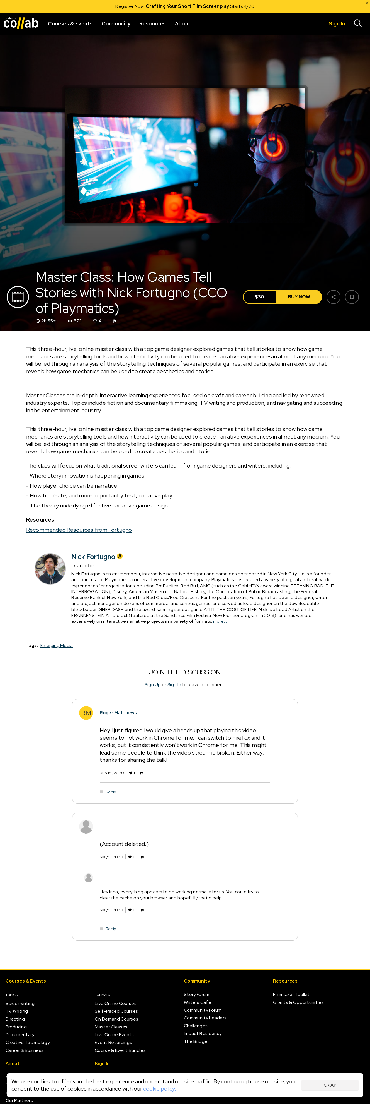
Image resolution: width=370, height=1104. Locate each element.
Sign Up (153, 685)
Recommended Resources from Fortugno (79, 529)
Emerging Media (56, 646)
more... (220, 621)
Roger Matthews (118, 713)
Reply (111, 791)
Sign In (174, 685)
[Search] (358, 24)
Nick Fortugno (97, 556)
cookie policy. (159, 1088)
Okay (330, 1085)
